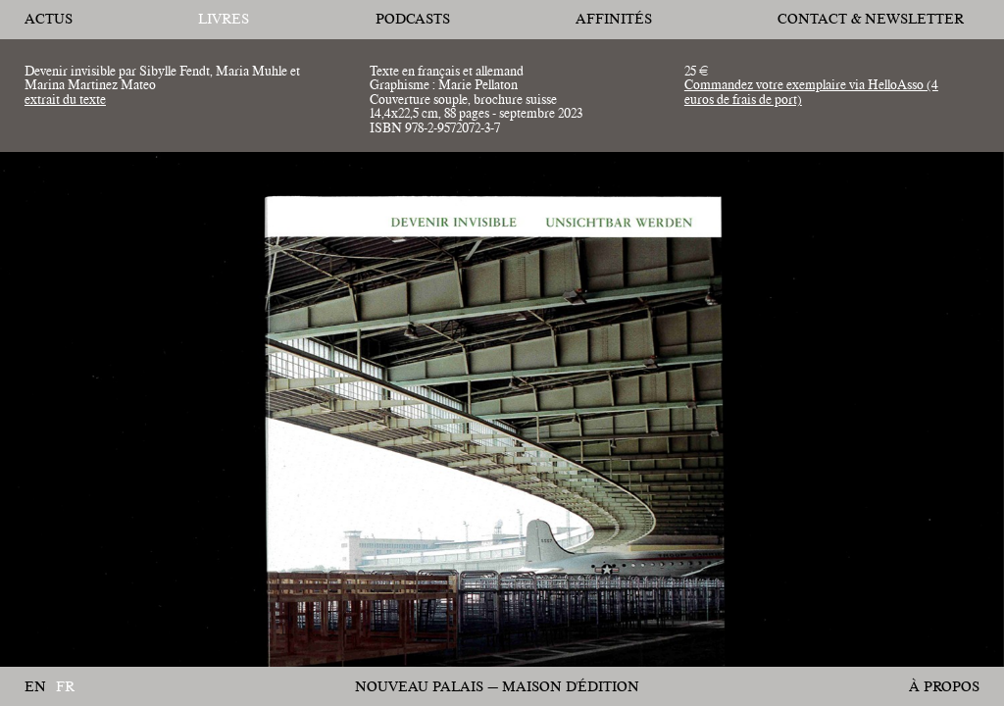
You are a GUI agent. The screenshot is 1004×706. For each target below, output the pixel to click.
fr (65, 687)
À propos (944, 686)
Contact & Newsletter (871, 18)
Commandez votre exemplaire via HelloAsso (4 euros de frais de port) (811, 91)
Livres (223, 18)
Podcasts (413, 18)
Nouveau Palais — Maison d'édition (497, 686)
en (35, 687)
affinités (614, 18)
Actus (49, 18)
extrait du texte (65, 99)
